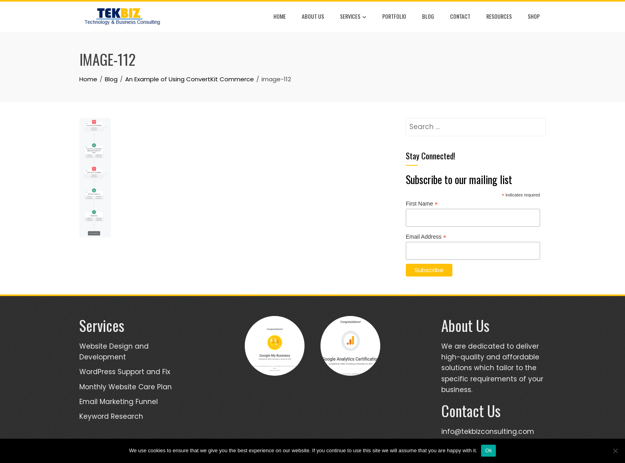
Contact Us (471, 411)
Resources (499, 16)
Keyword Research (111, 416)
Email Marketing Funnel (118, 401)
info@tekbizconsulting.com (487, 431)
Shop (534, 16)
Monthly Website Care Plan (125, 387)
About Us (313, 16)
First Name (422, 204)
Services (353, 17)
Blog (428, 16)
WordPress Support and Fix (124, 372)
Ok (488, 450)
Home (279, 16)
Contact (460, 16)
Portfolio (394, 16)
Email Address (426, 237)
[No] (615, 451)
